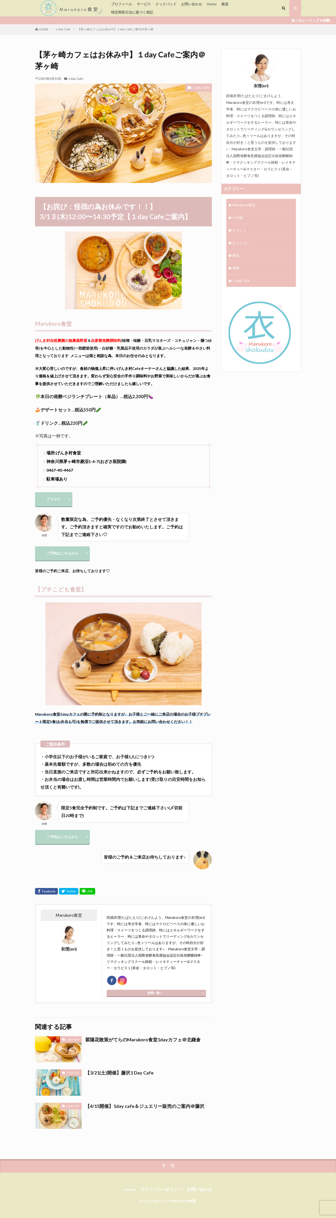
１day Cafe (62, 29)
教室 (224, 4)
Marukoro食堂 (243, 205)
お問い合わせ (191, 4)
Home (212, 4)
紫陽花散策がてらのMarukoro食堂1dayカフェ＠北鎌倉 (143, 1039)
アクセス (54, 499)
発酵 (235, 268)
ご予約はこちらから (62, 553)
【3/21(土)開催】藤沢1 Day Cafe (119, 1072)
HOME (43, 29)
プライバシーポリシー (161, 1189)
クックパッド (165, 4)
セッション (241, 243)
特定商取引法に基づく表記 (132, 12)
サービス (144, 4)
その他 (237, 217)
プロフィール (121, 4)
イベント (239, 230)
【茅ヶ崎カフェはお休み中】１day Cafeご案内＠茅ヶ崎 (115, 29)
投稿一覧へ (155, 993)
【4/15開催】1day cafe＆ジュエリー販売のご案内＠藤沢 (144, 1106)
